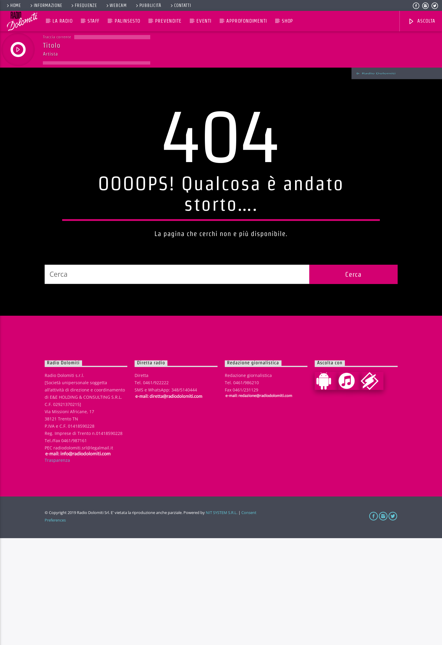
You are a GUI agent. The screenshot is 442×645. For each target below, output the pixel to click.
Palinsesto (127, 21)
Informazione (45, 5)
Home (13, 5)
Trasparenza (57, 567)
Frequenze (83, 5)
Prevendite (168, 21)
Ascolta (421, 21)
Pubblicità (148, 5)
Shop (287, 21)
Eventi (203, 21)
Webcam (116, 5)
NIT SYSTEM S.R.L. (221, 619)
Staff (93, 21)
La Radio (62, 21)
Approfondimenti (246, 21)
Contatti (180, 5)
